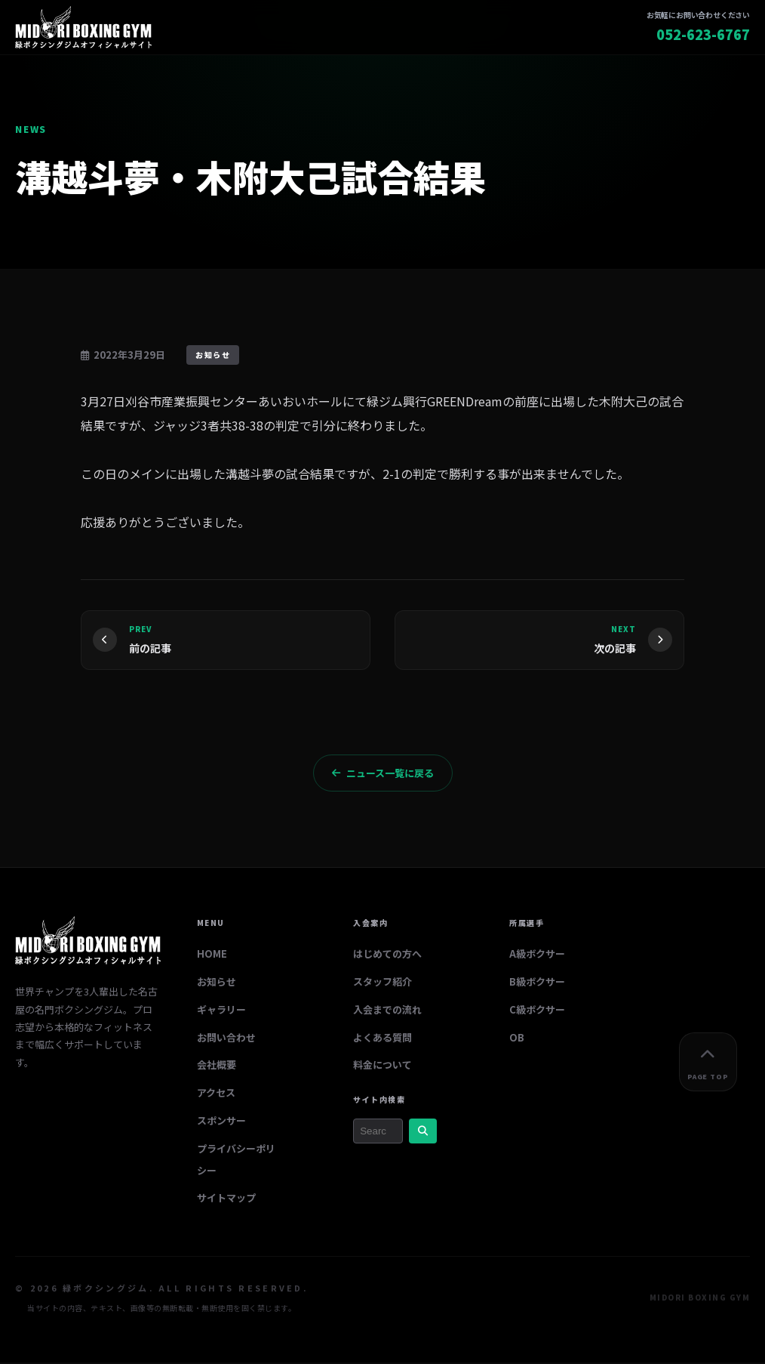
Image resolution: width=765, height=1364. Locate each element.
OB (516, 1039)
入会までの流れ (387, 1011)
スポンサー (221, 1122)
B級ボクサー (537, 983)
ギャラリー (221, 1011)
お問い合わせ (226, 1039)
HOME (212, 956)
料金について (382, 1067)
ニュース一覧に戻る (383, 774)
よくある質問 (382, 1039)
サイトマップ (226, 1200)
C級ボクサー (537, 1011)
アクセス (216, 1095)
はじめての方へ (387, 956)
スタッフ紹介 (382, 983)
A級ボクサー (537, 956)
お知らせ (216, 983)
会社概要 (216, 1067)
